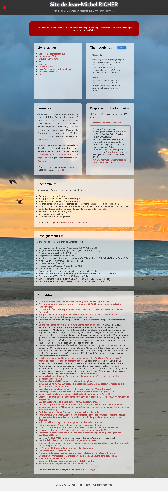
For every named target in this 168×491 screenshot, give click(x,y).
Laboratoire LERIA (47, 56)
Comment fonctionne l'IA (105, 149)
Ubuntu (42, 64)
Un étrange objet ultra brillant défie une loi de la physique (66, 448)
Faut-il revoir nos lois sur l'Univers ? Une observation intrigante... (70, 412)
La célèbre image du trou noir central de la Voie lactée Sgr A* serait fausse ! (75, 389)
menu (4, 7)
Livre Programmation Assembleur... (55, 69)
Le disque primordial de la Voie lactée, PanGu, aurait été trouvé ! (70, 402)
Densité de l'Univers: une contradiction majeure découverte (67, 440)
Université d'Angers (48, 59)
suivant (121, 47)
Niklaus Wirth (54, 437)
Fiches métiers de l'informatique (54, 450)
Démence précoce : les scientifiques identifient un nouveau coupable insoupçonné (78, 345)
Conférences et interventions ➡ (105, 122)
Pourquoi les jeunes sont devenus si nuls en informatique (66, 317)
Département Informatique (52, 53)
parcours (71, 167)
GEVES (103, 162)
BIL (104, 209)
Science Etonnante (48, 71)
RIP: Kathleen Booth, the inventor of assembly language (66, 463)
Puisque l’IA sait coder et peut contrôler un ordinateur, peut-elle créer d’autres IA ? (78, 314)
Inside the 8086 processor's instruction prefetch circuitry (66, 461)
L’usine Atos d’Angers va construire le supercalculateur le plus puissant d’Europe (77, 453)
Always (95, 55)
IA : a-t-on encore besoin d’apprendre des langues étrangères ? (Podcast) (74, 301)
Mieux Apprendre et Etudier (52, 458)
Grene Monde (112, 152)
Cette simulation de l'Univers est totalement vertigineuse (67, 381)
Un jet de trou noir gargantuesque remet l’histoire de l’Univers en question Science (78, 427)
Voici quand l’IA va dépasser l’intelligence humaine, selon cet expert (71, 422)
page (92, 469)
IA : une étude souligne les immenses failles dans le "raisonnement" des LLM (75, 394)
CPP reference (46, 66)
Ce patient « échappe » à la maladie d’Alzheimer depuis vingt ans (69, 324)
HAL (41, 74)
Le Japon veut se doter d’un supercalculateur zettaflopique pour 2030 (72, 430)
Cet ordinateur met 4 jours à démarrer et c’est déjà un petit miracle (71, 425)
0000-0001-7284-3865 (75, 222)
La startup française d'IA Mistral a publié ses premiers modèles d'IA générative (76, 391)
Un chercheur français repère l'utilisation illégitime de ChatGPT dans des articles (78, 455)
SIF (40, 61)
